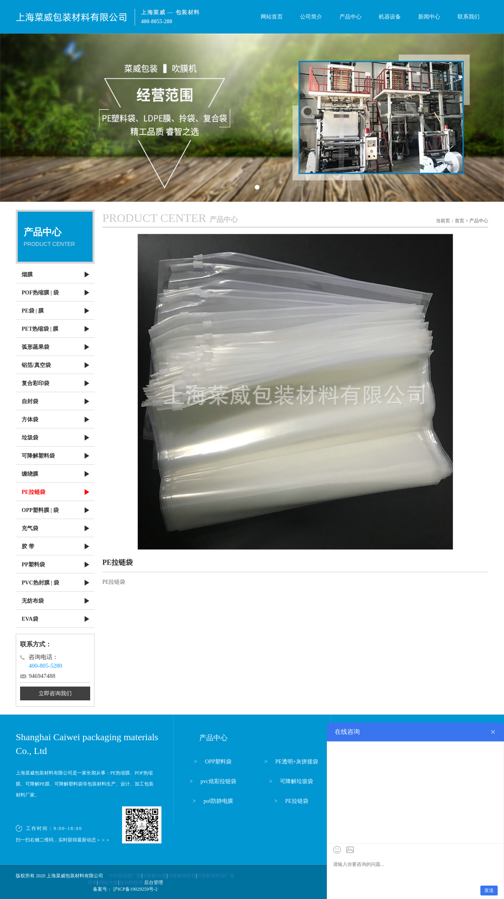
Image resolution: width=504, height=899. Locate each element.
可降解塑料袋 (182, 876)
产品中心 (350, 17)
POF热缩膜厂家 (125, 876)
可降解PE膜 (154, 876)
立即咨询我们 (55, 693)
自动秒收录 (131, 882)
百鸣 (92, 882)
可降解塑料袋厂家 (216, 876)
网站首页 (272, 17)
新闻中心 (429, 17)
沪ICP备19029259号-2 (135, 889)
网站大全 (108, 882)
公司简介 (311, 17)
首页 (459, 220)
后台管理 (153, 882)
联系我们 (469, 17)
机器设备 (390, 17)
